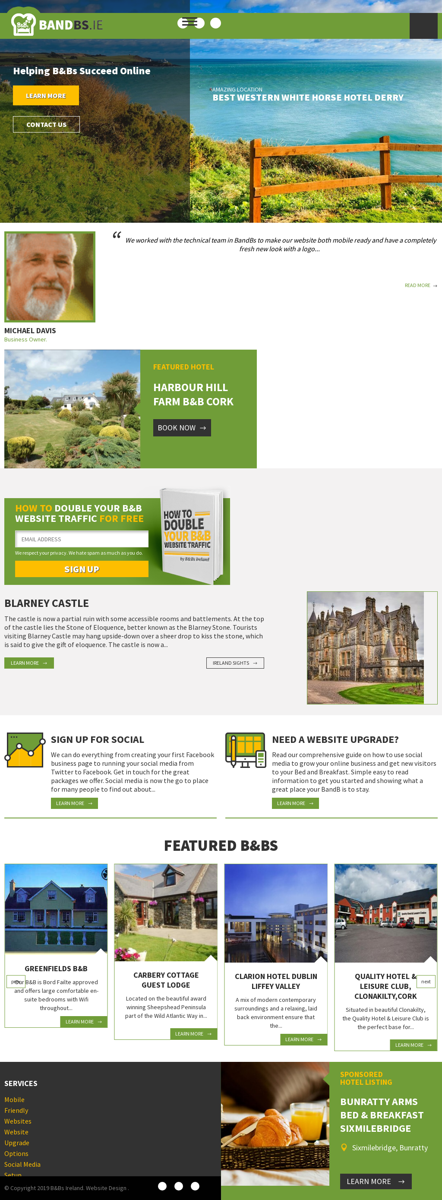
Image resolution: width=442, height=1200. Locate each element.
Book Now (182, 428)
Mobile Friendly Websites (18, 1110)
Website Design (106, 1188)
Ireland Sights (235, 663)
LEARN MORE (376, 1181)
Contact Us (46, 124)
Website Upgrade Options (16, 1142)
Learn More (46, 95)
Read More (421, 285)
